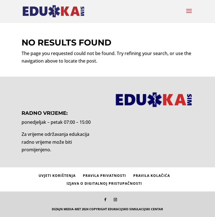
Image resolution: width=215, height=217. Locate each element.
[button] (188, 14)
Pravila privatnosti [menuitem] (104, 175)
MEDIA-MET (72, 209)
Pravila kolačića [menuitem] (151, 175)
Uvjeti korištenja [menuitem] (57, 175)
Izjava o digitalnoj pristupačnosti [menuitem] (104, 183)
